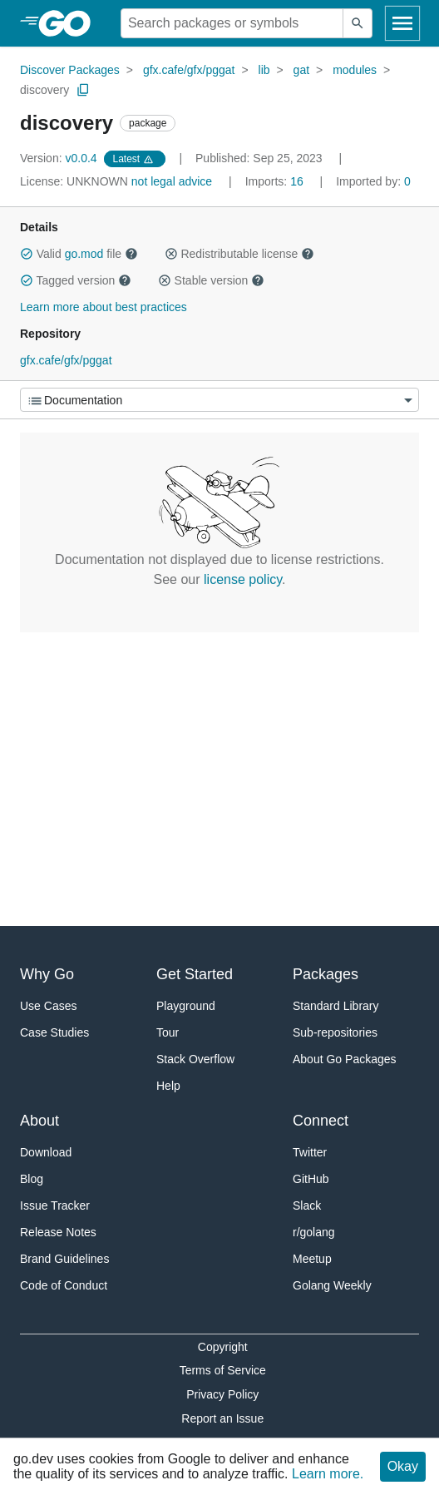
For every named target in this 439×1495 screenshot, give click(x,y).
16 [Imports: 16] (276, 181)
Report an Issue (222, 1418)
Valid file (79, 253)
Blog (31, 1179)
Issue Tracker (55, 1205)
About (39, 1120)
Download (46, 1152)
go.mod (84, 253)
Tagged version (75, 280)
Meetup (312, 1258)
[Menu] (219, 400)
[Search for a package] (232, 23)
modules (355, 70)
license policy (243, 579)
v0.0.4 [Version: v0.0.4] (60, 158)
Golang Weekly (332, 1285)
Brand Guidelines (64, 1258)
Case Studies (54, 1032)
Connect (320, 1120)
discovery (44, 90)
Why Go (47, 974)
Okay (402, 1466)
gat (301, 70)
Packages (325, 974)
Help (168, 1085)
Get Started (194, 974)
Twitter (310, 1152)
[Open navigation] (402, 23)
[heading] (70, 23)
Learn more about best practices (103, 307)
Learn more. (327, 1474)
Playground (185, 1005)
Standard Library (336, 1005)
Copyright (223, 1347)
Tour (167, 1032)
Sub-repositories (335, 1032)
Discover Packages (70, 70)
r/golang (314, 1232)
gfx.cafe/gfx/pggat (189, 70)
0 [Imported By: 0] (373, 181)
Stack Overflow (195, 1059)
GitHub (311, 1179)
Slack (307, 1205)
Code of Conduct (63, 1285)
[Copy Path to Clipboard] (83, 89)
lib (264, 70)
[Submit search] (357, 23)
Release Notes (58, 1232)
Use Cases (48, 1005)
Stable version (211, 280)
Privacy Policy (222, 1394)
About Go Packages (345, 1059)
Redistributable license (239, 253)
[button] (26, 253)
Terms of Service (223, 1370)
